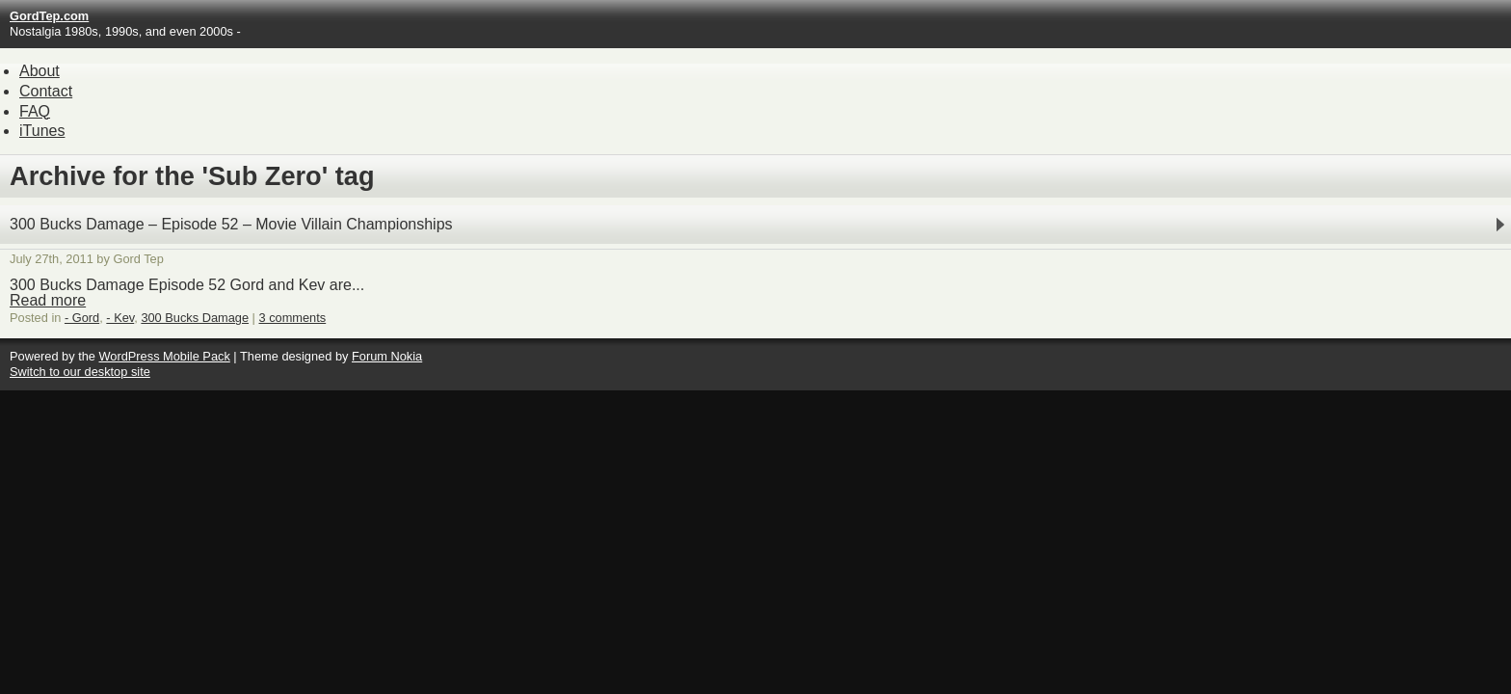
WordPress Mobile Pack (163, 356)
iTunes (42, 130)
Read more (48, 300)
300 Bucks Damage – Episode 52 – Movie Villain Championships (231, 224)
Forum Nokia (387, 356)
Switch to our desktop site (80, 371)
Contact (45, 91)
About (39, 71)
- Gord (82, 317)
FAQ (34, 111)
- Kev (120, 317)
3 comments (293, 317)
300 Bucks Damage (195, 317)
